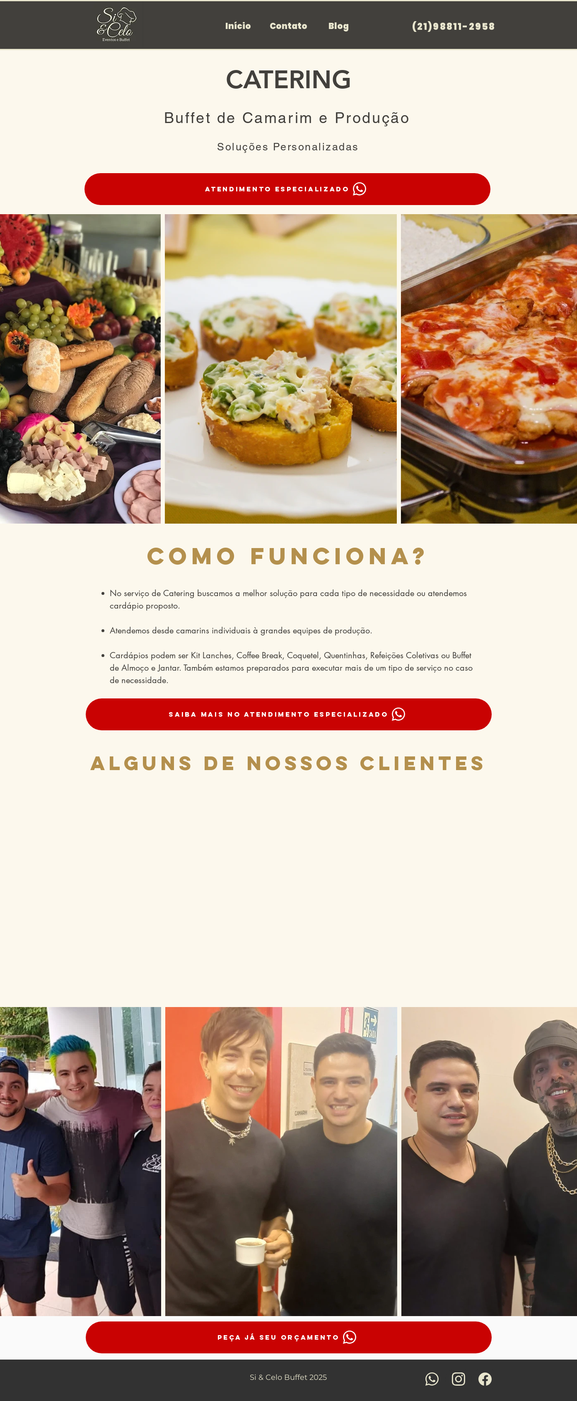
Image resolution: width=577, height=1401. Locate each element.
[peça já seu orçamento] (289, 1337)
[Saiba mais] (432, 1379)
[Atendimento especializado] (287, 189)
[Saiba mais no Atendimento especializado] (289, 714)
